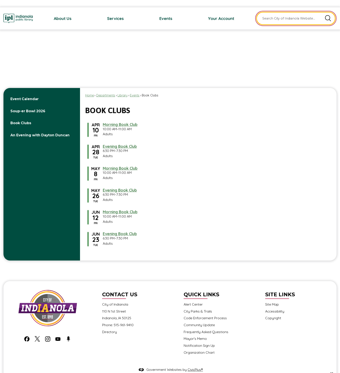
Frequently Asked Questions (206, 324)
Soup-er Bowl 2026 (27, 104)
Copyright (273, 310)
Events (134, 88)
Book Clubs (20, 116)
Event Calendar (24, 92)
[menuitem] (62, 10)
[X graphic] (37, 331)
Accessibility (274, 304)
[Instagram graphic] (47, 331)
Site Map (272, 297)
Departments (105, 88)
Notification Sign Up (199, 338)
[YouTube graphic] (57, 331)
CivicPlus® (195, 362)
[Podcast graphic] (68, 331)
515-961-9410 (124, 317)
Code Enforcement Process (205, 310)
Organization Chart (199, 345)
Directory (109, 324)
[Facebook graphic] (26, 331)
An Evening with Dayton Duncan (40, 128)
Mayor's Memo (195, 331)
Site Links (280, 287)
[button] (328, 11)
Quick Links (201, 287)
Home (89, 88)
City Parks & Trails (198, 304)
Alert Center (193, 297)
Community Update (199, 317)
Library (123, 88)
